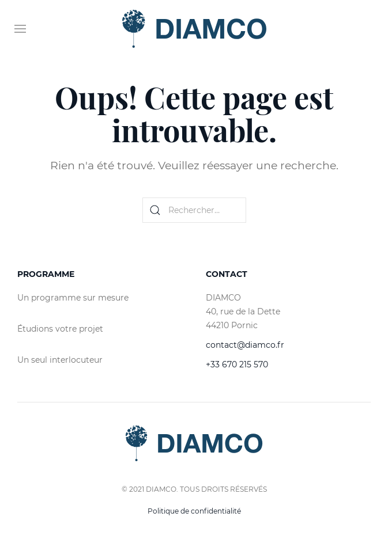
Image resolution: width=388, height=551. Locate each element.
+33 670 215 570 (237, 364)
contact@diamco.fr (245, 345)
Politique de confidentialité (194, 511)
